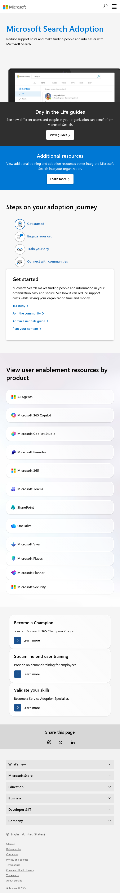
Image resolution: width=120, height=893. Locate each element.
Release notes (13, 849)
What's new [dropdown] (17, 764)
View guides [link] (58, 135)
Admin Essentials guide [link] (29, 321)
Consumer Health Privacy (20, 870)
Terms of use (13, 864)
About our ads (14, 880)
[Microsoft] (16, 7)
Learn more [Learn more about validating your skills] (31, 707)
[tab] (29, 224)
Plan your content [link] (25, 328)
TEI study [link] (19, 306)
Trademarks (12, 875)
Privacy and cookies (17, 859)
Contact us (12, 854)
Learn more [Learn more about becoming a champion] (31, 640)
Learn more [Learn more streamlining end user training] (31, 674)
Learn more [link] (58, 179)
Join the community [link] (27, 313)
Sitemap (10, 843)
